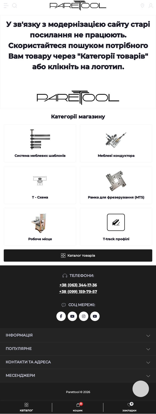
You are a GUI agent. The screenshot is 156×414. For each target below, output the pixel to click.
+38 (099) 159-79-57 (78, 291)
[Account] (150, 5)
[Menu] (6, 5)
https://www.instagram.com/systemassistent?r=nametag (83, 316)
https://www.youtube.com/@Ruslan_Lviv (95, 316)
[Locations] (142, 5)
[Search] (14, 5)
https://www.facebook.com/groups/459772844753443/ (61, 316)
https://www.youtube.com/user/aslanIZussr (72, 316)
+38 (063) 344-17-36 (78, 285)
